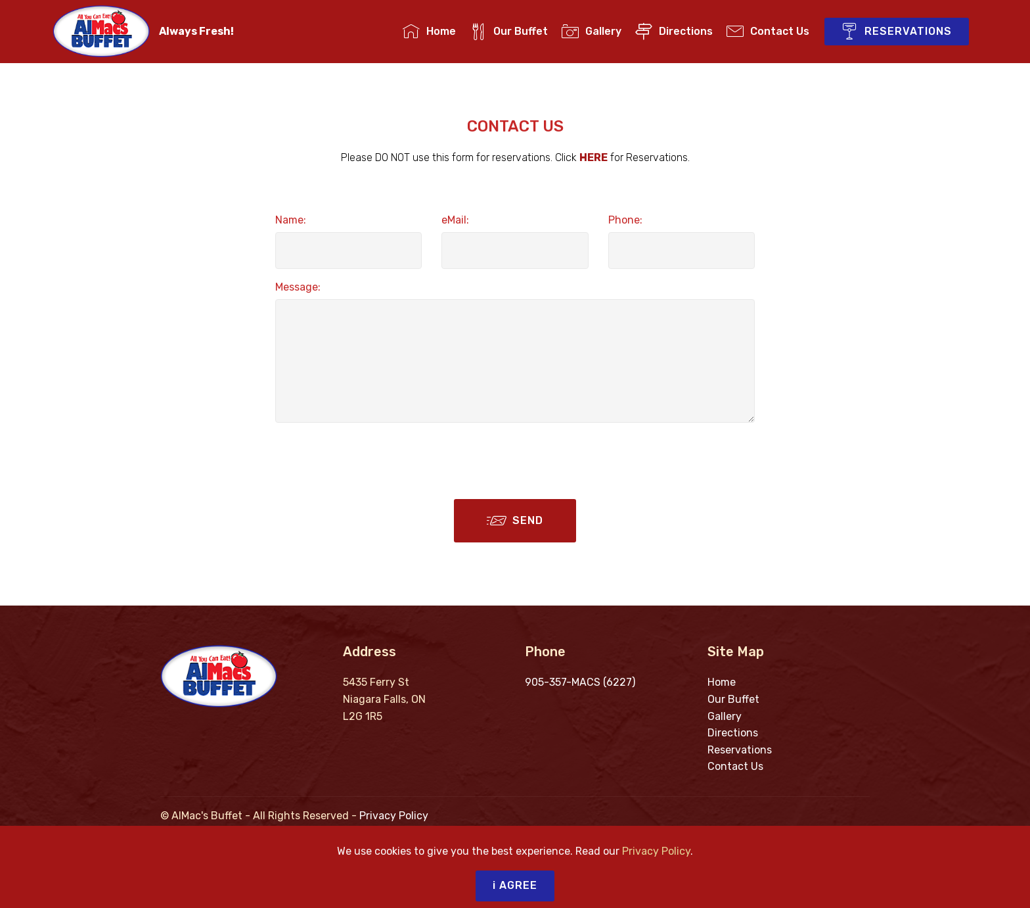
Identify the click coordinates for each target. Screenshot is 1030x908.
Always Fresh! (196, 31)
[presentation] (375, 459)
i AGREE (515, 885)
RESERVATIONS (896, 31)
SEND (515, 521)
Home (429, 31)
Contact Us (768, 31)
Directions (674, 31)
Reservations (739, 750)
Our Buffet (509, 31)
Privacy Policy (393, 815)
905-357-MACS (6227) (580, 682)
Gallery (591, 31)
